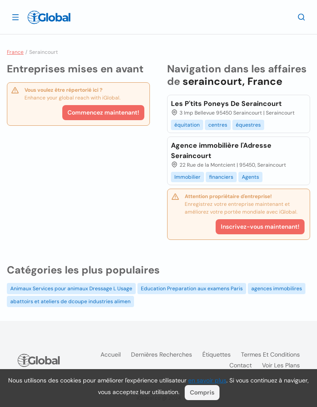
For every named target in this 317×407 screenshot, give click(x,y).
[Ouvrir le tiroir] (15, 16)
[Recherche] (301, 16)
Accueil (111, 354)
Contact (240, 365)
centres (217, 124)
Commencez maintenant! (103, 112)
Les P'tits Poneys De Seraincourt (226, 103)
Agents (250, 177)
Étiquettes (216, 354)
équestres (248, 124)
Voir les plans (281, 365)
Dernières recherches (161, 354)
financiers (221, 177)
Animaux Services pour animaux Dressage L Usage (71, 288)
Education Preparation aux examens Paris (192, 288)
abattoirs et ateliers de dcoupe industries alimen (70, 301)
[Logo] (48, 17)
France (15, 52)
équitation (187, 124)
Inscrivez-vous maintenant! (260, 226)
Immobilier (187, 177)
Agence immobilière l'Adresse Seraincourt (221, 150)
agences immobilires (276, 288)
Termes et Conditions (270, 354)
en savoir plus (207, 380)
